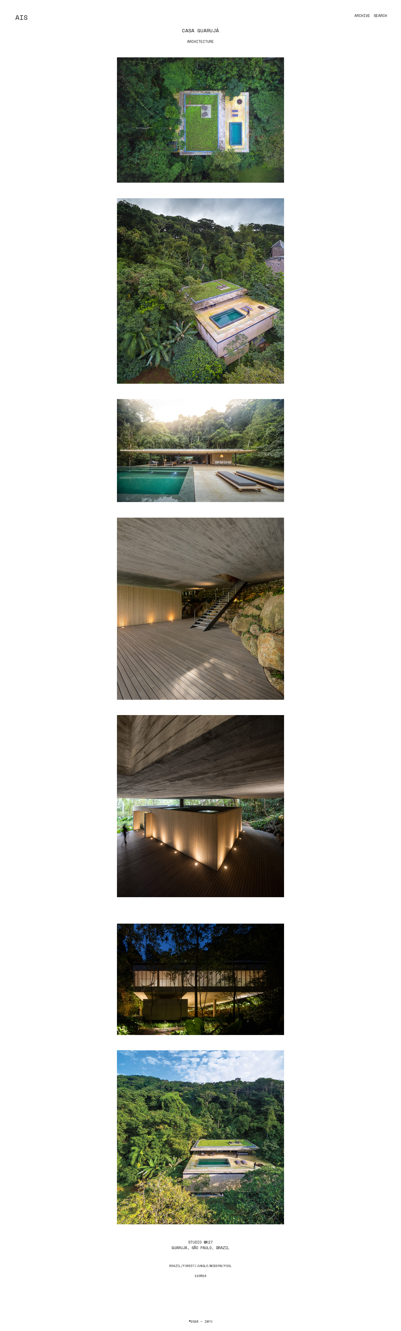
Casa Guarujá (200, 30)
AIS (21, 17)
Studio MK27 (200, 1242)
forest (189, 1266)
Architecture (200, 41)
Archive (362, 16)
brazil (175, 1266)
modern (216, 1266)
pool (228, 1266)
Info (208, 1321)
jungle (202, 1266)
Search (380, 16)
